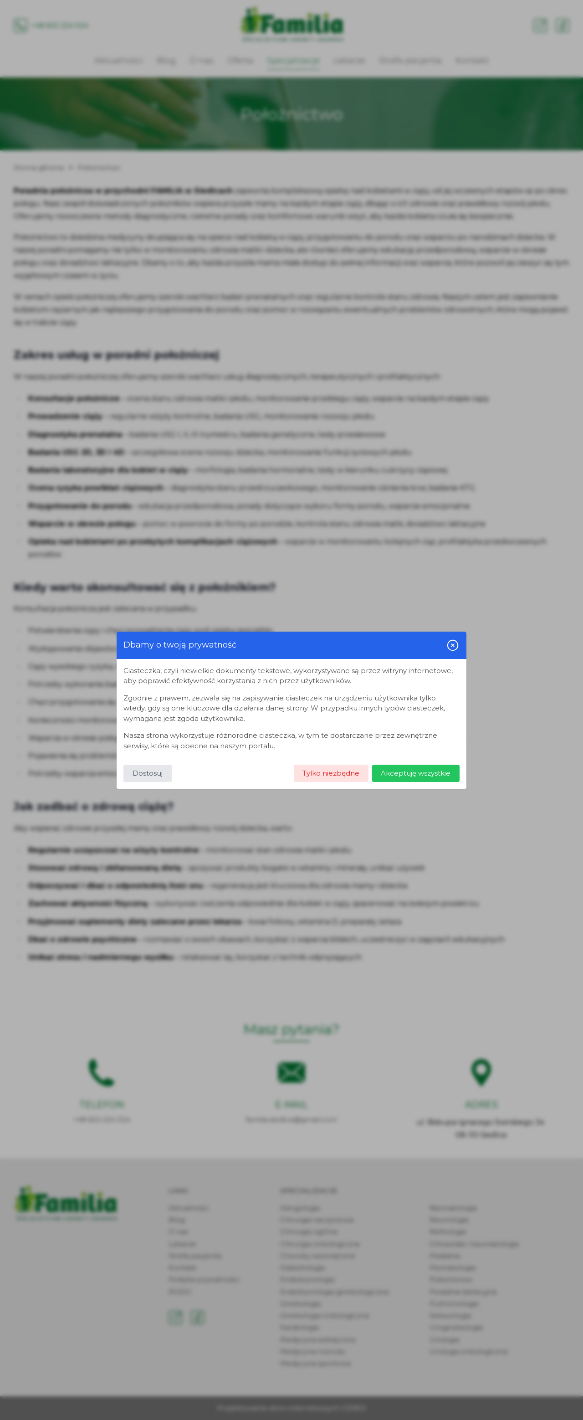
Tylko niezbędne (330, 773)
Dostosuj (148, 773)
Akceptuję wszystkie (415, 773)
